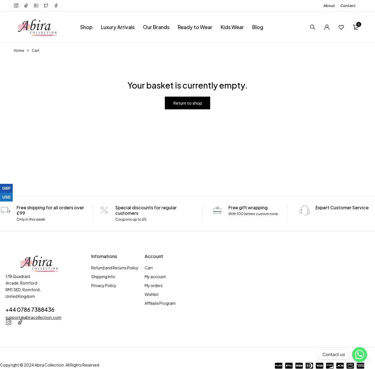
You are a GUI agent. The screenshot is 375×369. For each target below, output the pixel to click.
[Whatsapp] (359, 354)
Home (19, 50)
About (329, 5)
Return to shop (187, 103)
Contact (348, 5)
